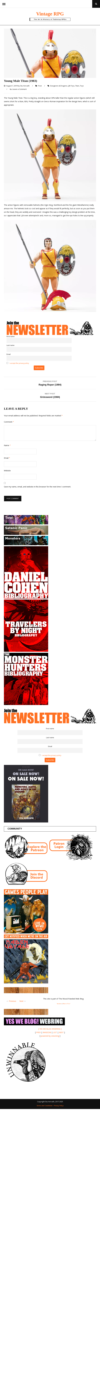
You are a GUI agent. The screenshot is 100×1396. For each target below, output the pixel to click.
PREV (38, 1032)
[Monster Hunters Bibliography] (26, 704)
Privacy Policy (59, 1105)
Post (40, 86)
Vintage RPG (50, 14)
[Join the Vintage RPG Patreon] (26, 859)
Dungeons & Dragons (58, 86)
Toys (82, 86)
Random (59, 1004)
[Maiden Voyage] (26, 983)
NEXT (61, 1032)
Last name (10, 345)
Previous (12, 1001)
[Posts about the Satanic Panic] (26, 534)
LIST (55, 1032)
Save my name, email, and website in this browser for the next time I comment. (37, 486)
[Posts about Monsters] (26, 544)
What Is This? (66, 1004)
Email (9, 354)
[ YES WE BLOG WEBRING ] (50, 1029)
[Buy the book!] (26, 822)
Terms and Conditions (44, 1105)
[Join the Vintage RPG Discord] (26, 885)
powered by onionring (50, 1036)
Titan (77, 86)
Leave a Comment (19, 89)
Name (7, 445)
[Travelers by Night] (26, 651)
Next (21, 1001)
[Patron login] (70, 859)
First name (50, 728)
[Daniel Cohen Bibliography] (26, 598)
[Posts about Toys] (26, 523)
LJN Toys (71, 86)
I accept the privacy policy (19, 363)
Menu (4, 4)
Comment (9, 422)
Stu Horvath (25, 86)
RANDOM (47, 1032)
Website (7, 470)
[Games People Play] (26, 932)
